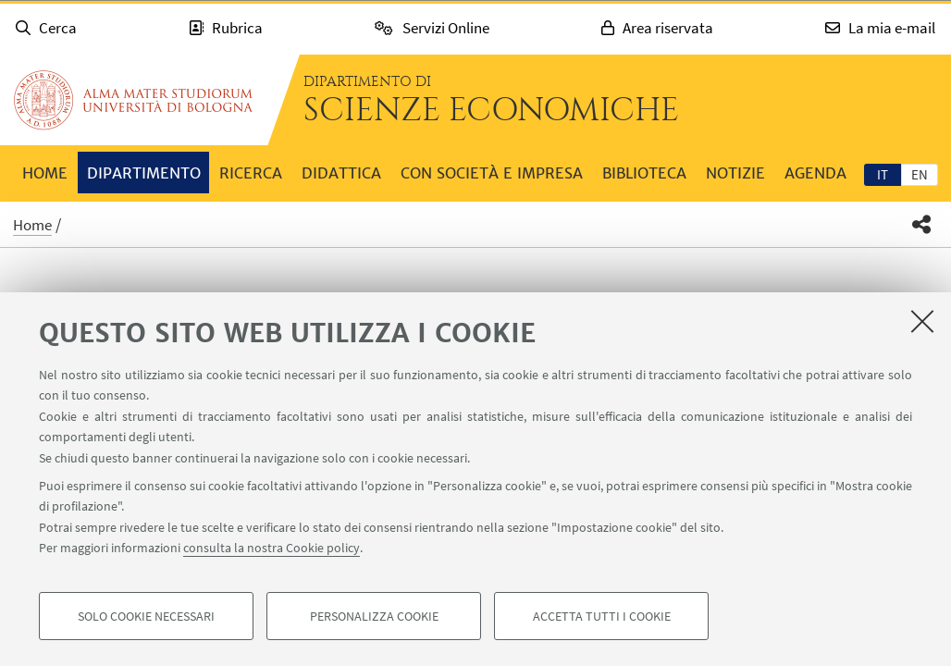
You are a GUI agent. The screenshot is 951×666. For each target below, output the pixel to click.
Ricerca (250, 173)
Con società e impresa (492, 173)
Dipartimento (144, 173)
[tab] (882, 174)
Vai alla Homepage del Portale (133, 100)
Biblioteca (644, 173)
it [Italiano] (882, 174)
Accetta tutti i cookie (602, 616)
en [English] (919, 174)
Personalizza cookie (374, 616)
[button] (922, 224)
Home (45, 173)
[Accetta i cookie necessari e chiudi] (922, 321)
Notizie (735, 173)
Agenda (815, 173)
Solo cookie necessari (146, 616)
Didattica (341, 173)
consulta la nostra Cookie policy (271, 547)
